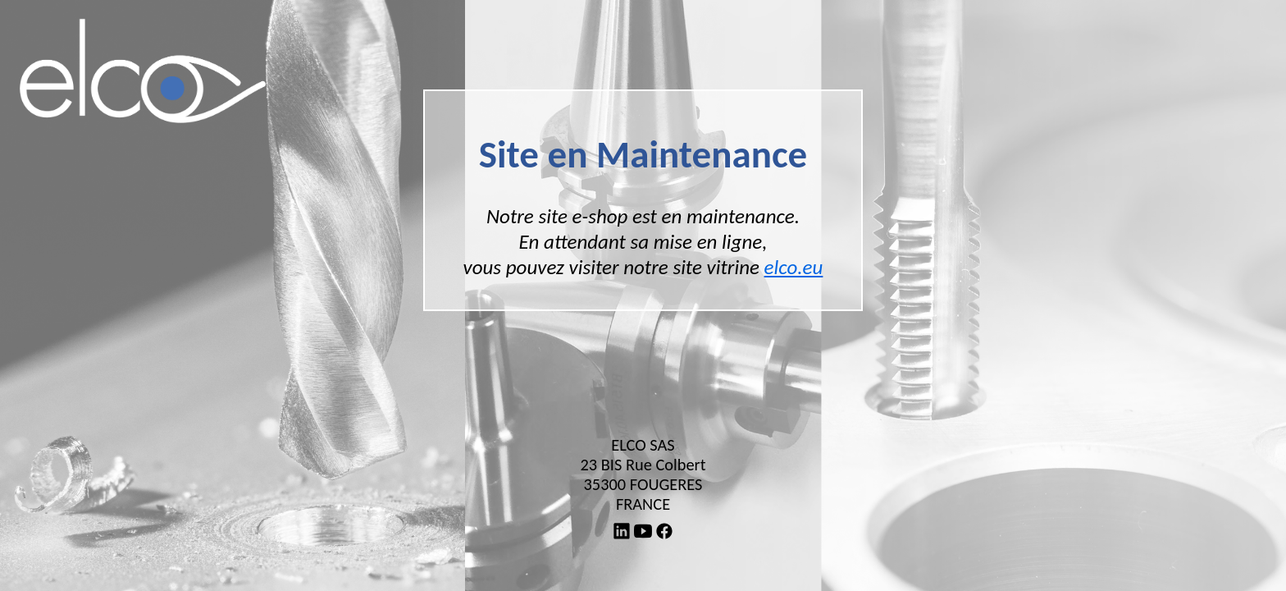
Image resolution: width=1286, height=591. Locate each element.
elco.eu (793, 267)
